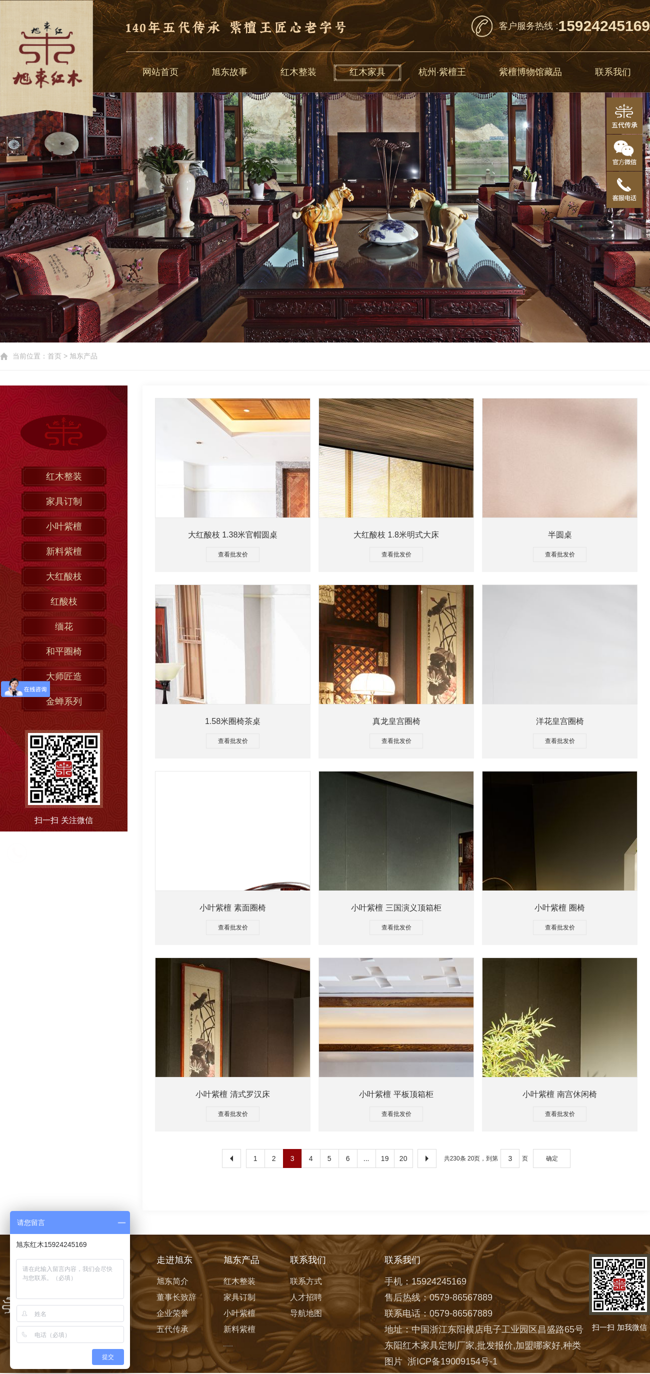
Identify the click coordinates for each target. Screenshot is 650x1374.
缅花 (64, 627)
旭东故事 (230, 72)
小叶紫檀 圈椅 (559, 908)
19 (385, 1158)
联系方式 (306, 1281)
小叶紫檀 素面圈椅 (233, 908)
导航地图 (306, 1313)
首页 (55, 356)
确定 (552, 1158)
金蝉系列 (64, 701)
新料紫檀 (64, 551)
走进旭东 (174, 1260)
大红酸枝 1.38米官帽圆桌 (233, 534)
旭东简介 (172, 1281)
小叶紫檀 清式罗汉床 (233, 1094)
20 (404, 1158)
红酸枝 (64, 601)
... (367, 1158)
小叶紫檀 (64, 527)
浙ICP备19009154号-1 (453, 1361)
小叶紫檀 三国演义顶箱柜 (396, 908)
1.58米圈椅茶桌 (232, 721)
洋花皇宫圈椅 (560, 721)
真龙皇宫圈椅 (396, 721)
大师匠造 (64, 677)
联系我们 (613, 72)
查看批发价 (233, 554)
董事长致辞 (176, 1297)
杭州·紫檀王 (442, 72)
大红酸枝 (64, 577)
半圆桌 (560, 534)
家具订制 (64, 501)
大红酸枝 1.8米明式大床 (396, 534)
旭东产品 (84, 356)
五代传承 (172, 1329)
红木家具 (368, 72)
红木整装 (298, 72)
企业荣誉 (172, 1313)
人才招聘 (306, 1297)
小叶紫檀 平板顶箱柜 (396, 1094)
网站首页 (160, 72)
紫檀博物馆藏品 (530, 72)
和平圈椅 (64, 651)
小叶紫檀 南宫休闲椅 (559, 1094)
